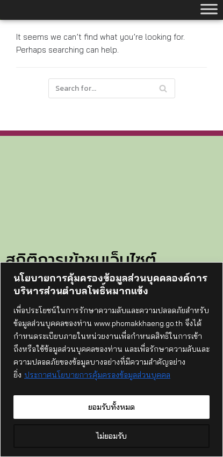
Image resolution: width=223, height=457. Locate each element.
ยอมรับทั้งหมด (111, 407)
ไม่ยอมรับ (111, 436)
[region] (111, 359)
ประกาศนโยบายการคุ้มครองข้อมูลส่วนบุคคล (97, 375)
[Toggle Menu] (209, 9)
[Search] (111, 88)
